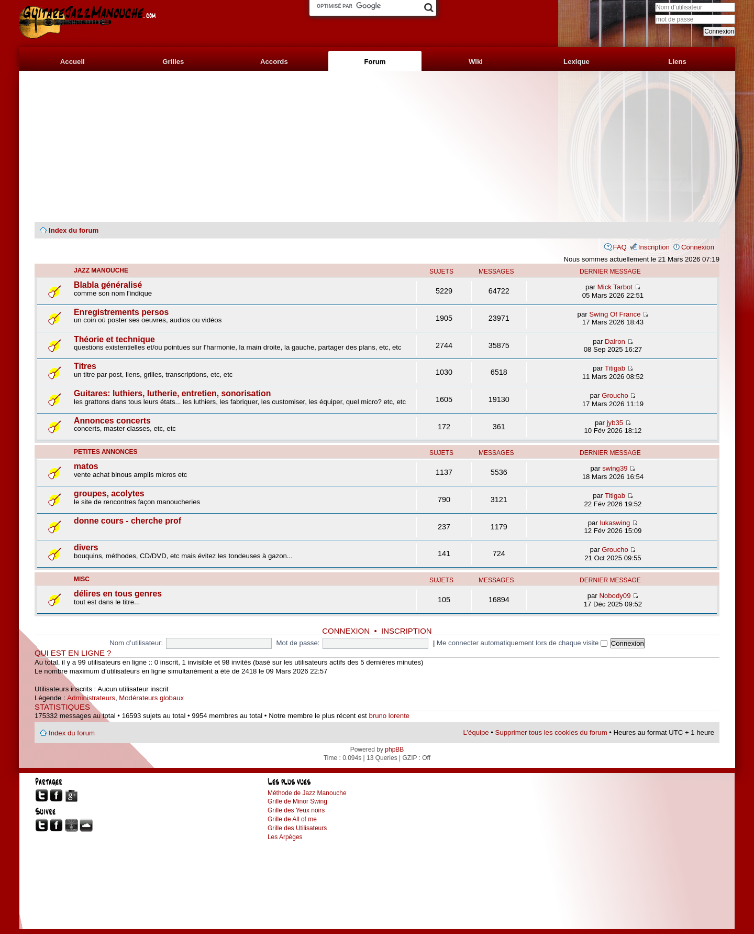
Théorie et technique (114, 339)
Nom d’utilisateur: (136, 643)
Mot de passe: (298, 643)
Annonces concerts (112, 420)
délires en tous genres (118, 593)
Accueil (72, 62)
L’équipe (476, 732)
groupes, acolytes (109, 493)
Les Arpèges (285, 837)
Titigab (615, 368)
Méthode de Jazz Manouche (307, 793)
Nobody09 (614, 596)
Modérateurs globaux (151, 698)
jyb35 (615, 423)
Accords (274, 62)
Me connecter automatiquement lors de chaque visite (522, 643)
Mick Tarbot (615, 287)
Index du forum (73, 230)
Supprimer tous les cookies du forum (551, 732)
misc (82, 579)
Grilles (173, 62)
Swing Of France (614, 314)
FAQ (619, 247)
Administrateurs (91, 698)
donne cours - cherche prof (127, 520)
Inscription (654, 247)
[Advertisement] (377, 146)
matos (86, 466)
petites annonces (106, 451)
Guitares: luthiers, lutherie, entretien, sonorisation (172, 393)
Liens (677, 62)
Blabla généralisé (108, 284)
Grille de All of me (292, 819)
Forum (374, 62)
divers (86, 547)
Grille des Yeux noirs (296, 810)
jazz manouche (101, 270)
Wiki (476, 62)
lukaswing (615, 523)
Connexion (697, 247)
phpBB (394, 749)
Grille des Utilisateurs (297, 828)
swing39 (614, 468)
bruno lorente (389, 716)
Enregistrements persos (121, 312)
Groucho (615, 395)
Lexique (576, 62)
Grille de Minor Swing (297, 801)
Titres (85, 366)
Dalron (615, 341)
